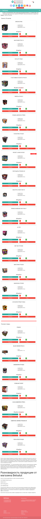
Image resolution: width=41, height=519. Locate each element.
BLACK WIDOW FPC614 (18, 346)
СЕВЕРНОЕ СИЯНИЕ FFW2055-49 (19, 420)
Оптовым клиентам (24, 511)
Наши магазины (20, 7)
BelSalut (4, 10)
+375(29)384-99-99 (19, 1)
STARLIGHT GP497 (18, 383)
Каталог (5, 511)
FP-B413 (19, 327)
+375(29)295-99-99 (19, 2)
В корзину (10, 52)
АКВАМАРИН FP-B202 (18, 364)
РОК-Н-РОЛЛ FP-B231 (19, 439)
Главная (5, 510)
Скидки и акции (24, 510)
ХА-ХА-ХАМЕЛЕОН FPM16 (19, 402)
